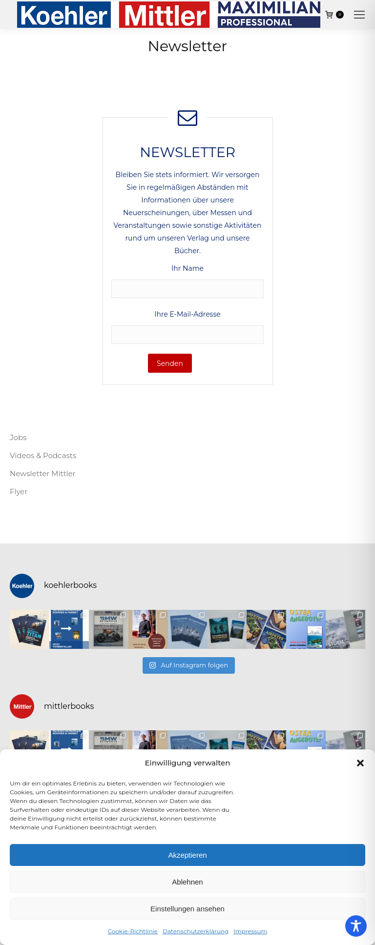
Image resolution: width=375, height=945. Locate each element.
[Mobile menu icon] (359, 14)
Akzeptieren (187, 855)
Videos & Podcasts (43, 455)
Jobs (18, 437)
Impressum (250, 931)
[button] (360, 763)
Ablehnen (187, 882)
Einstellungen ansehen (187, 909)
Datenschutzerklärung (196, 931)
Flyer (18, 491)
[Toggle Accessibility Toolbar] (356, 926)
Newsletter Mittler (43, 473)
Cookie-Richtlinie (133, 931)
